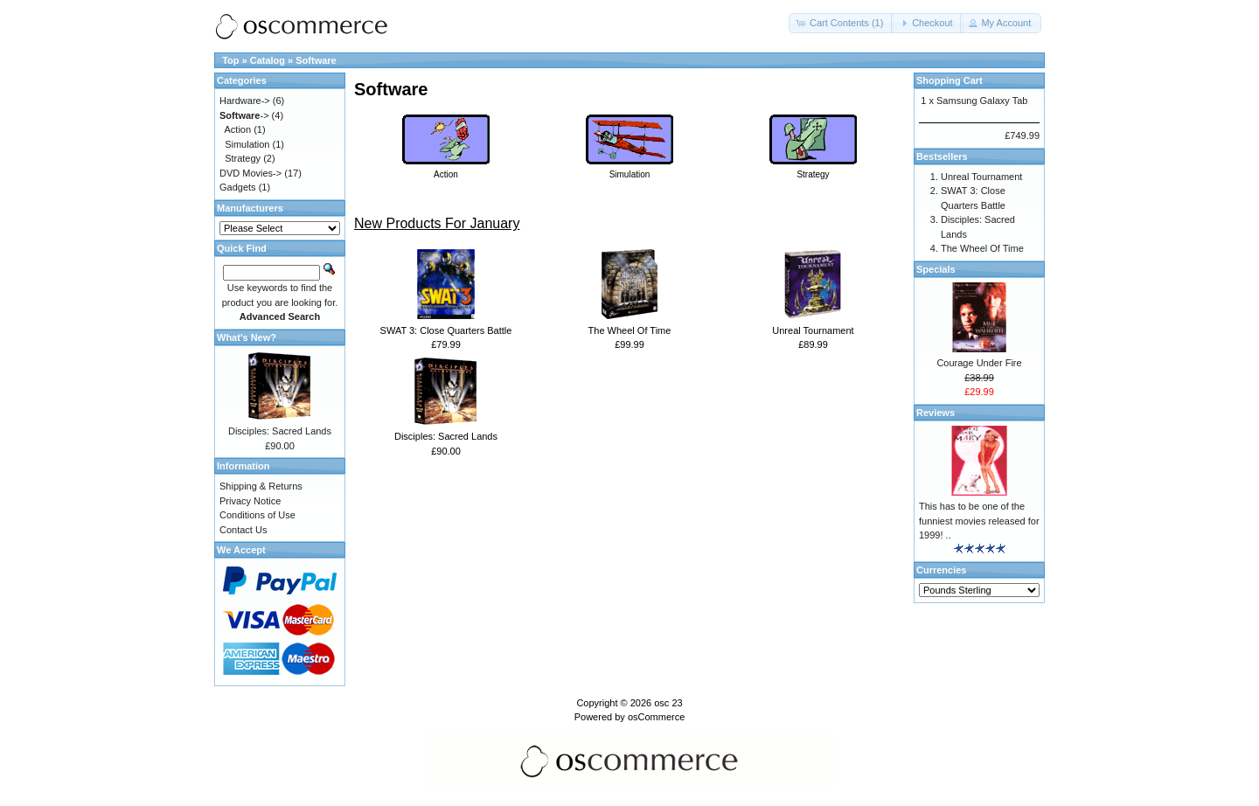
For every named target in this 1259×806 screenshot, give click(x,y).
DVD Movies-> (250, 173)
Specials (936, 269)
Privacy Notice (250, 501)
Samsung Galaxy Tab (981, 100)
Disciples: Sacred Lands (445, 436)
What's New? (246, 337)
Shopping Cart (949, 80)
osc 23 (668, 703)
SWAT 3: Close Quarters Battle (446, 330)
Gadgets (237, 187)
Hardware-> (244, 100)
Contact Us (243, 530)
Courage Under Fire (978, 363)
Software (316, 60)
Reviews (935, 412)
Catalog (267, 60)
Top (230, 60)
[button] (841, 23)
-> (244, 115)
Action (238, 129)
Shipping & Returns (261, 486)
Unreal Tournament (812, 330)
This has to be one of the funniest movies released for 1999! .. (979, 520)
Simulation (247, 144)
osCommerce (656, 717)
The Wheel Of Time (629, 330)
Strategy (243, 158)
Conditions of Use (257, 515)
